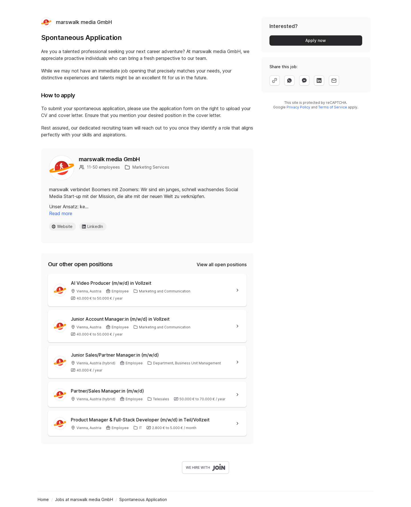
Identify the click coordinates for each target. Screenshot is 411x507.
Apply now (315, 40)
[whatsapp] (289, 80)
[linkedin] (319, 80)
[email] (334, 80)
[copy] (274, 80)
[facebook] (304, 80)
